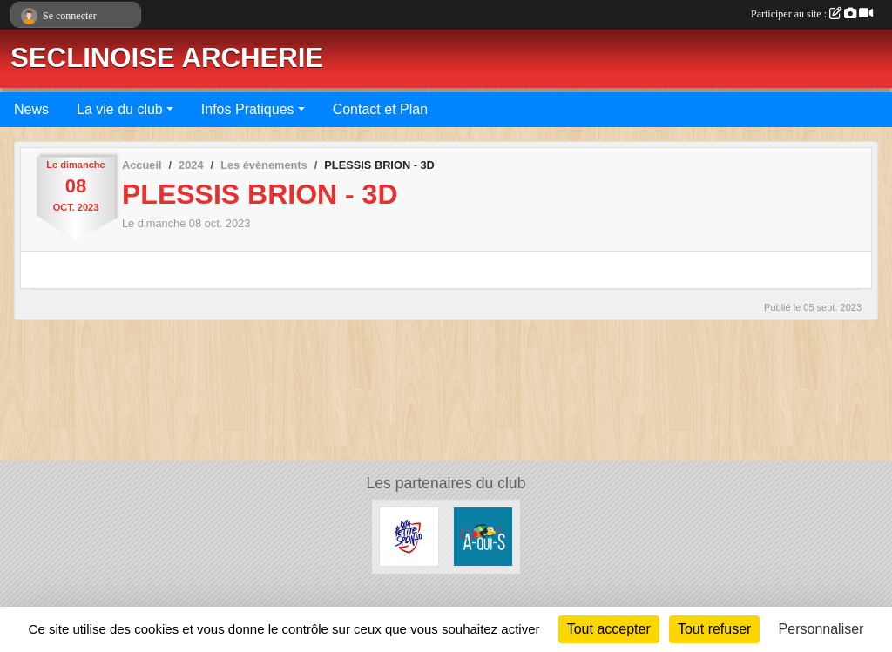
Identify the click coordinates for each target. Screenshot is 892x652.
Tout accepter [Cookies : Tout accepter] (609, 629)
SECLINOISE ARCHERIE (166, 58)
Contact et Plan (380, 109)
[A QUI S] (483, 535)
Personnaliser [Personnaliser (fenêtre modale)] (821, 629)
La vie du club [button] (120, 109)
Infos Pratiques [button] (247, 109)
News (31, 109)
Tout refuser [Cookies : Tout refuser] (714, 629)
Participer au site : (812, 14)
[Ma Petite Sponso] (409, 535)
